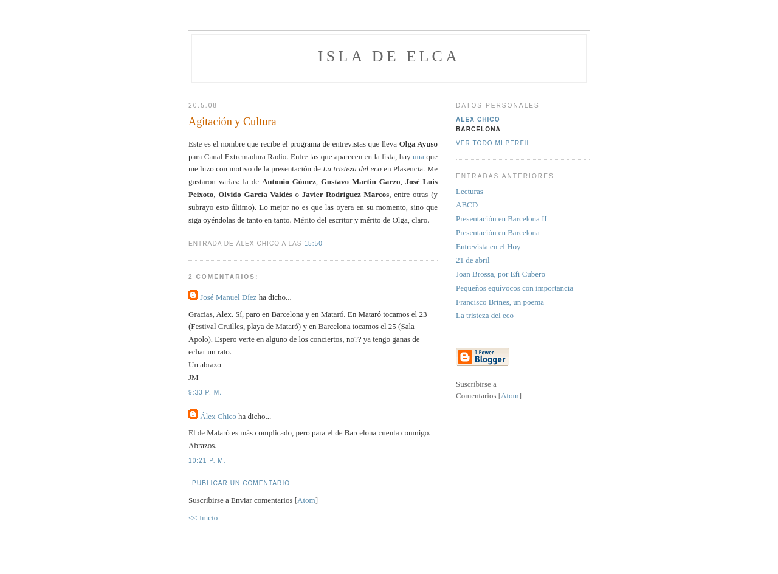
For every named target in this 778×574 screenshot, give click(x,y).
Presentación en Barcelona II (501, 218)
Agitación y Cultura (232, 122)
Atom (306, 500)
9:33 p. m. (205, 392)
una (419, 156)
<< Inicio (203, 517)
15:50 (313, 243)
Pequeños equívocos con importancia (514, 287)
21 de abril (473, 260)
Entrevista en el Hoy (488, 246)
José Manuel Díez (228, 297)
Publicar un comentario (241, 483)
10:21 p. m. (207, 460)
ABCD (467, 204)
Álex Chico (218, 416)
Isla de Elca (389, 56)
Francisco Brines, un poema (500, 301)
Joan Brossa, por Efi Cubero (500, 273)
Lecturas (469, 191)
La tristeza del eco (485, 315)
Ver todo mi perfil (493, 143)
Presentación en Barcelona (498, 232)
